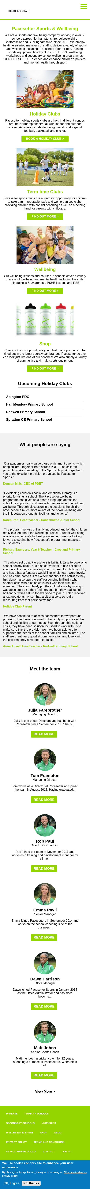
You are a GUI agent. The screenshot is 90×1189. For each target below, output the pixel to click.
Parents (12, 1113)
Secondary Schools (20, 1123)
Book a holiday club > (45, 138)
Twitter (41, 11)
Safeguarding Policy (21, 1151)
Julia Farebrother (45, 710)
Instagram (36, 11)
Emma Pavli (45, 910)
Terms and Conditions (49, 1142)
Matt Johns (45, 1047)
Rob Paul (45, 841)
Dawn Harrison (45, 979)
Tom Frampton (45, 775)
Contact (49, 1151)
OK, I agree (11, 1183)
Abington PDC (17, 397)
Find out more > (45, 216)
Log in (66, 1151)
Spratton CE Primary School (29, 419)
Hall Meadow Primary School (29, 404)
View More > (45, 1091)
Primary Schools (37, 1113)
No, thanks (31, 1183)
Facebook (32, 11)
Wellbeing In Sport (19, 1132)
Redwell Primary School (25, 412)
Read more (44, 734)
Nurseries (49, 1123)
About (58, 1132)
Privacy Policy (16, 1142)
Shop (43, 1132)
